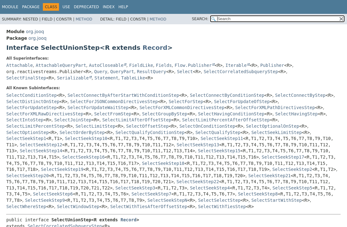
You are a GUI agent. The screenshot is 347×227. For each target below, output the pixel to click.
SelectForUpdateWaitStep (98, 107)
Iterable (235, 65)
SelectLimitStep (95, 126)
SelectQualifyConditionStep (150, 132)
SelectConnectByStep (300, 95)
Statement (107, 77)
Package (30, 7)
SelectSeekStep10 (86, 138)
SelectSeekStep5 (292, 187)
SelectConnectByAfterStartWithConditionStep (123, 95)
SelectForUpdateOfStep (242, 101)
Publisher (272, 65)
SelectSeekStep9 (45, 200)
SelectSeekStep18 (163, 163)
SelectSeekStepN (167, 200)
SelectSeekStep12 (41, 144)
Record (154, 47)
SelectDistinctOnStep (33, 101)
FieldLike (141, 65)
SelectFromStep (112, 113)
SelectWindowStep (78, 206)
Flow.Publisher (193, 65)
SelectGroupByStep (164, 113)
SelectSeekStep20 (27, 175)
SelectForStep (186, 101)
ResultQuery (151, 71)
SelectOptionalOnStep (272, 126)
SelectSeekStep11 (221, 138)
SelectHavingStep (296, 113)
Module (10, 7)
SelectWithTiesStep (222, 206)
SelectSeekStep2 (292, 169)
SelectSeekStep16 (83, 157)
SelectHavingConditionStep (231, 113)
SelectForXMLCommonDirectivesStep (181, 107)
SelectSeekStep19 (62, 169)
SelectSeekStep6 (53, 193)
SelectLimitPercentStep (35, 126)
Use (66, 7)
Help (123, 7)
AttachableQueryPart (61, 65)
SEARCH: (200, 19)
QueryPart (122, 71)
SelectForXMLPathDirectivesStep (275, 107)
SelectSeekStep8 (258, 193)
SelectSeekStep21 (269, 175)
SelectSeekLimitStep (276, 132)
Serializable (73, 77)
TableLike (133, 77)
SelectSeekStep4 (210, 187)
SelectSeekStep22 (197, 181)
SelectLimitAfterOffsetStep (136, 119)
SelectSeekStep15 (219, 150)
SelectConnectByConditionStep (227, 95)
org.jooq (35, 31)
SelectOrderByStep (82, 132)
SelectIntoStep (24, 119)
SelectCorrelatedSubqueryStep (241, 71)
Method (84, 19)
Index (109, 7)
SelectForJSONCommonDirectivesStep (114, 101)
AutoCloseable (106, 65)
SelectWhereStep (26, 206)
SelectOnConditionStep (207, 126)
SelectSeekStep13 (198, 144)
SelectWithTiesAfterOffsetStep (148, 206)
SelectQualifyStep (217, 132)
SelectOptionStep (27, 132)
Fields (164, 65)
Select (185, 71)
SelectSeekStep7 (151, 193)
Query (100, 71)
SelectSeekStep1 (26, 138)
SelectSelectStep (219, 200)
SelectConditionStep (31, 95)
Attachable (19, 65)
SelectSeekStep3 (135, 187)
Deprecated (86, 7)
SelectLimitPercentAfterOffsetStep (226, 119)
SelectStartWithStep (277, 200)
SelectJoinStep (72, 119)
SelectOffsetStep (147, 126)
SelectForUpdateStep (31, 107)
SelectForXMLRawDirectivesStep (44, 113)
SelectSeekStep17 (283, 157)
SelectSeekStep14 (41, 150)
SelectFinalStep (26, 77)
